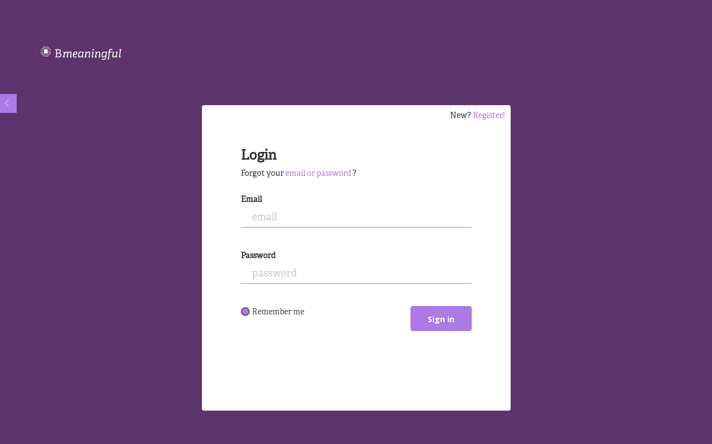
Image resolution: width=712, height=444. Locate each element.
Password (258, 256)
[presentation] (325, 375)
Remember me (272, 312)
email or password (318, 174)
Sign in (441, 319)
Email (251, 200)
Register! (489, 116)
